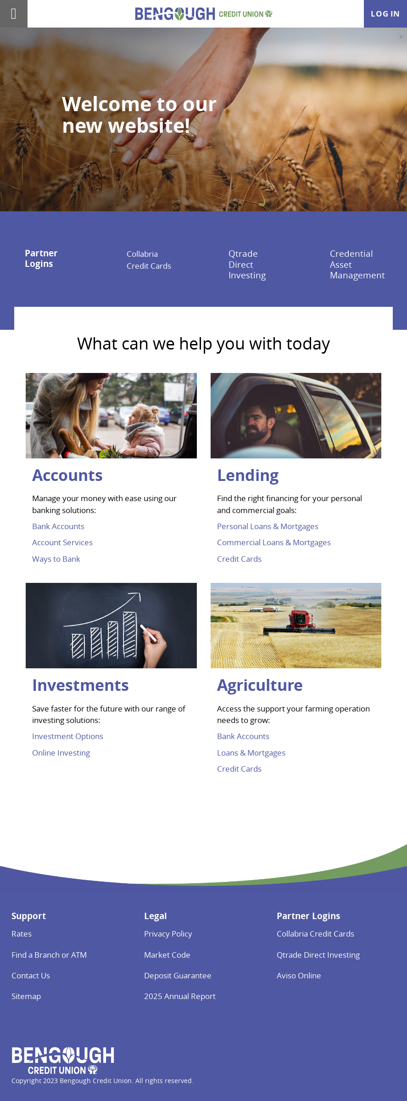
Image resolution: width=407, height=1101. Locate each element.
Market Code (167, 954)
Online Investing (61, 752)
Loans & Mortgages (251, 752)
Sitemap (26, 996)
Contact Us (30, 975)
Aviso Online (299, 975)
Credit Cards (239, 558)
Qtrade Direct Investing (247, 264)
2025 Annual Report (180, 996)
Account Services (62, 542)
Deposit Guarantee (178, 975)
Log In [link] (385, 13)
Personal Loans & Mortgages (267, 526)
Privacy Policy (168, 933)
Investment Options (67, 736)
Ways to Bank (56, 558)
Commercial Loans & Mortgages (274, 542)
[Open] (14, 14)
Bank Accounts (58, 526)
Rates (21, 933)
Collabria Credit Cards (315, 933)
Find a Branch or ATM (49, 954)
